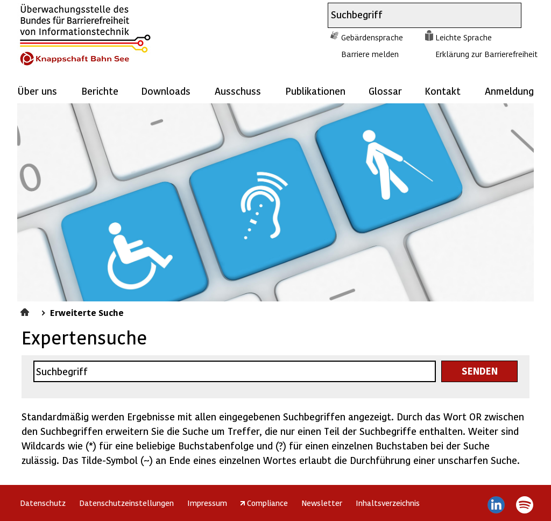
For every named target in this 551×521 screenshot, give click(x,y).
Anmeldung (509, 90)
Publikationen (315, 90)
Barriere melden (370, 54)
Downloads (165, 90)
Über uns (37, 90)
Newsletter (321, 503)
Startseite (26, 311)
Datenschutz (43, 503)
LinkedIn (496, 504)
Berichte (99, 90)
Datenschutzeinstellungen (126, 503)
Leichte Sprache (463, 37)
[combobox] (414, 15)
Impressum (207, 503)
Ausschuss (238, 90)
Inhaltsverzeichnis (388, 503)
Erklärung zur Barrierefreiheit (486, 54)
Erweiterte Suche (87, 312)
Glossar (385, 90)
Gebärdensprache (372, 37)
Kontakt (443, 90)
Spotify (524, 504)
